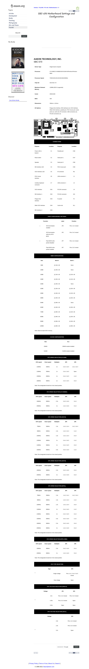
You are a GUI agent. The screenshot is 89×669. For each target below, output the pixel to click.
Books (11, 18)
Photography (13, 23)
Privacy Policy (33, 663)
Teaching (12, 20)
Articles (11, 13)
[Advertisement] (56, 35)
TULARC (11, 27)
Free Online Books (14, 100)
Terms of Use (43, 663)
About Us (51, 663)
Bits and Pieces (14, 25)
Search (57, 663)
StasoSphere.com (48, 666)
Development (13, 16)
